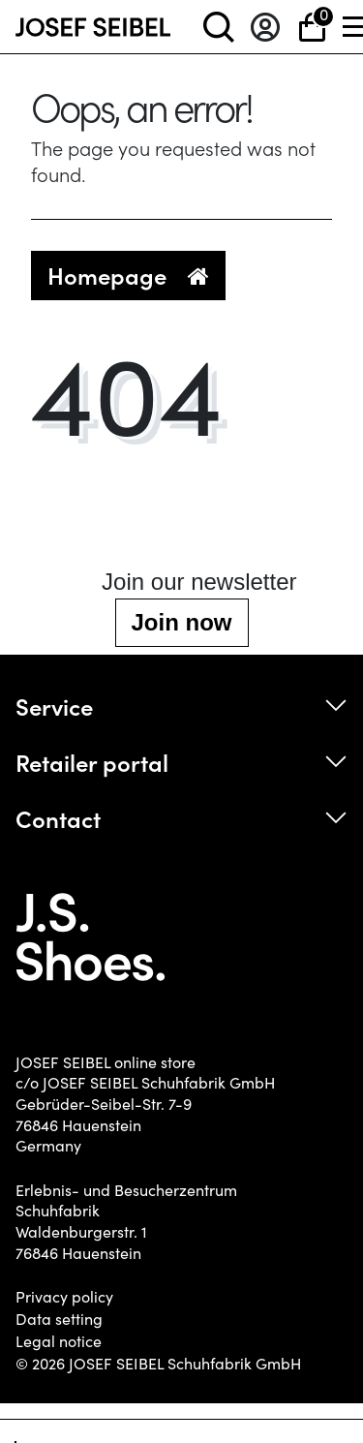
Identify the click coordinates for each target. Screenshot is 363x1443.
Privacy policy (64, 1297)
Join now (182, 622)
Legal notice (58, 1341)
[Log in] (265, 26)
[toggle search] (219, 26)
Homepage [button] (128, 275)
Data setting (59, 1319)
